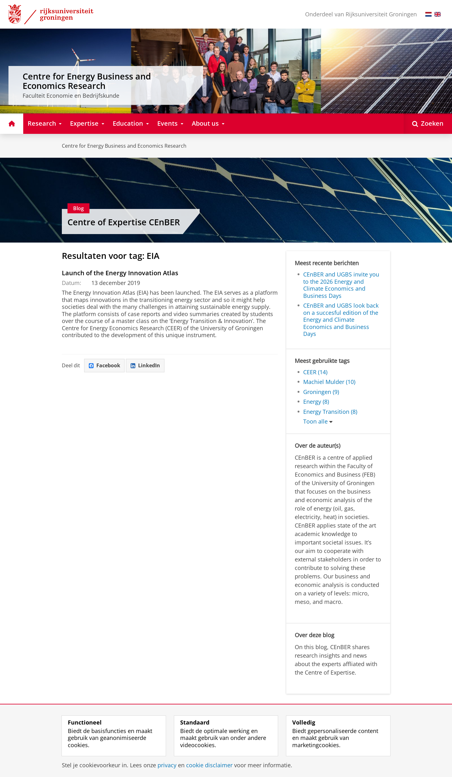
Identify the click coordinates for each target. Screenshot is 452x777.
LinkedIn (145, 365)
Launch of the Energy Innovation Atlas (120, 272)
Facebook (104, 365)
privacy (167, 765)
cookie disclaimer (209, 765)
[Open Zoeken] (428, 123)
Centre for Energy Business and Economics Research (124, 145)
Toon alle (315, 421)
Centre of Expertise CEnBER (123, 222)
